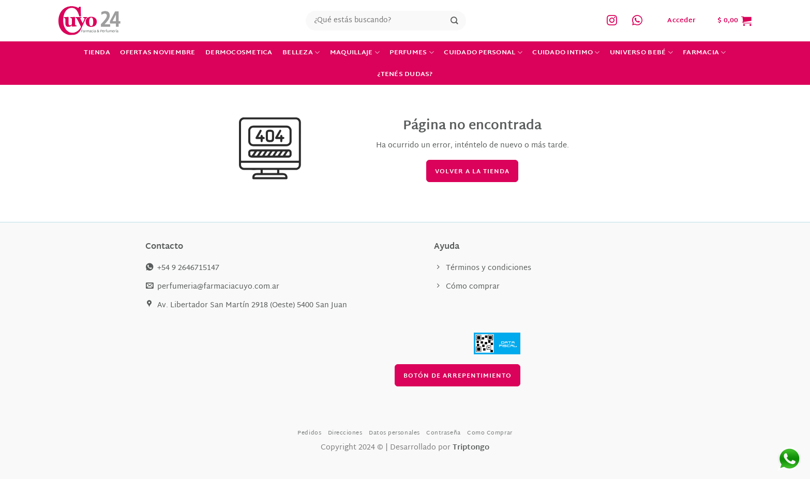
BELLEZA (301, 53)
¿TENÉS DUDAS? (404, 74)
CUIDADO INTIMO (565, 53)
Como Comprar (490, 433)
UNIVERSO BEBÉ (641, 53)
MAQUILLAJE (355, 53)
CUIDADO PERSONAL (483, 53)
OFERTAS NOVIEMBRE (157, 53)
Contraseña (443, 433)
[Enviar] (454, 21)
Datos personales (394, 433)
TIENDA (97, 53)
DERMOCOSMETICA (239, 53)
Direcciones (345, 433)
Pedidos (309, 433)
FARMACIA (704, 53)
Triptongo (471, 448)
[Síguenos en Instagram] (612, 21)
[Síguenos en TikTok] (637, 21)
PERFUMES (411, 53)
